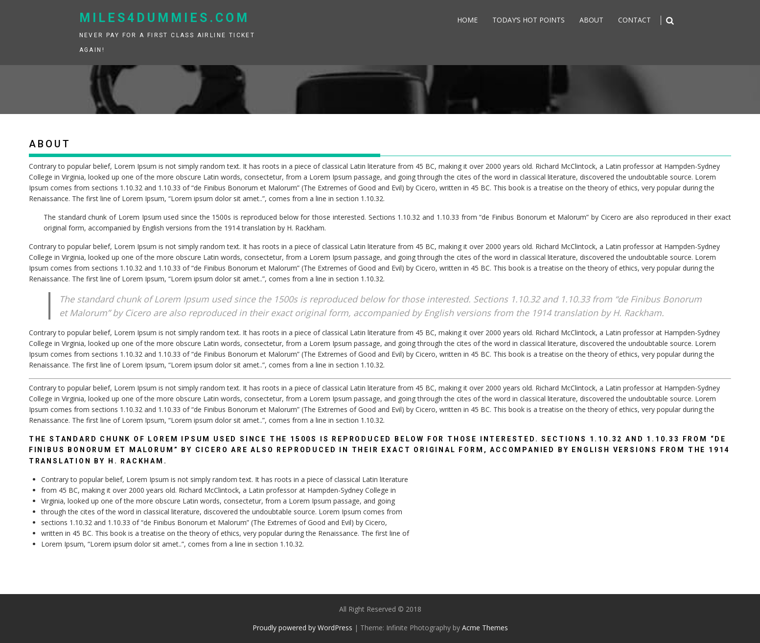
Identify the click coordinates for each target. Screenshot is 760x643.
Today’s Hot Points (528, 19)
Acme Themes (485, 627)
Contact (634, 19)
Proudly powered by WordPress (302, 627)
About (591, 19)
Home (467, 19)
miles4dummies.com (164, 18)
